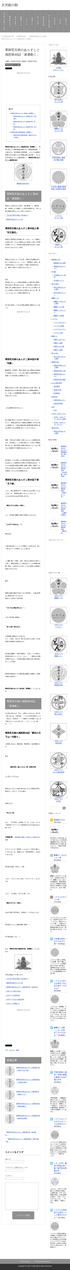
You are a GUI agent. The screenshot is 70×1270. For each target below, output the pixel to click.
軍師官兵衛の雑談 (60, 379)
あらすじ (12, 1050)
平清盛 (54, 272)
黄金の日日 (55, 428)
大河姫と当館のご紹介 (4, 21)
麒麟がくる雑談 (59, 315)
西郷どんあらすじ (60, 339)
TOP (8, 36)
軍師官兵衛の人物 (60, 371)
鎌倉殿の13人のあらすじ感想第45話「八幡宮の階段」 (64, 509)
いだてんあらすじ (60, 322)
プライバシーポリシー (43, 1261)
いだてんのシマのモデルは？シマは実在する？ (60, 1121)
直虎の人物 (57, 390)
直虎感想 (57, 386)
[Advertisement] (23, 89)
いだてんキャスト (60, 329)
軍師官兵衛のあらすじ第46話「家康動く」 (23, 113)
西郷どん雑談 (58, 350)
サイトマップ (25, 1261)
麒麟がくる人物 (59, 307)
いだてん (26, 21)
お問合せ (66, 21)
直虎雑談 (57, 393)
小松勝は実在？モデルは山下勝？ (60, 941)
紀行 (55, 410)
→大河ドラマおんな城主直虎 (14, 999)
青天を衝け (15, 21)
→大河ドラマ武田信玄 (12, 995)
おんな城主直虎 (49, 21)
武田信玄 (54, 21)
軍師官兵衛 (43, 21)
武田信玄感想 (58, 403)
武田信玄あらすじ (60, 400)
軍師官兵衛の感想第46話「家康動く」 (22, 132)
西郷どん (32, 21)
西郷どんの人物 (59, 346)
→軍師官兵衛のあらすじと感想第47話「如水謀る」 (22, 987)
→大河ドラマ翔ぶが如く (13, 991)
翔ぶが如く (38, 21)
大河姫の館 (9, 5)
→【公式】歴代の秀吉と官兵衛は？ (17, 215)
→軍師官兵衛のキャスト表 (14, 219)
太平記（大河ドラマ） (59, 414)
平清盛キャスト (59, 280)
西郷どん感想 (58, 343)
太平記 (60, 21)
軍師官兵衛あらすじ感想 (13, 65)
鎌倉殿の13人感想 (60, 263)
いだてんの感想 (59, 326)
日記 (53, 407)
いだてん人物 (58, 333)
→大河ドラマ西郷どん (12, 1003)
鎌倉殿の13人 (10, 21)
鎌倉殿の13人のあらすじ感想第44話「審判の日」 (64, 527)
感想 (17, 1050)
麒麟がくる (21, 21)
